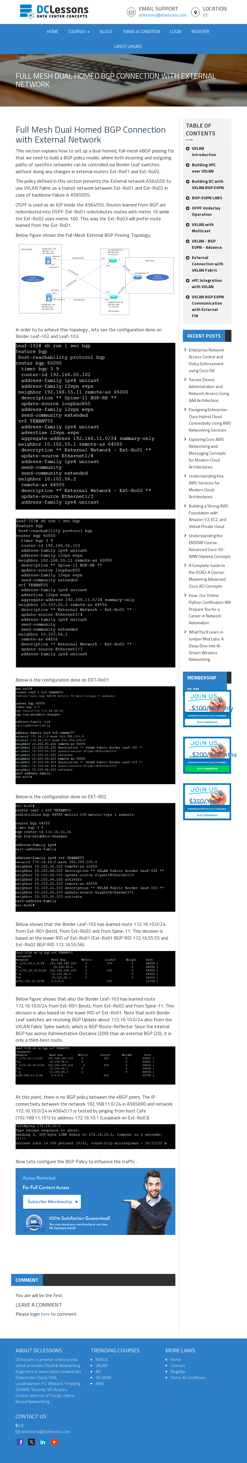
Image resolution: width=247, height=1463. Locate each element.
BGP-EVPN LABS (204, 197)
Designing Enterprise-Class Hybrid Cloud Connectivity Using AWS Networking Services (210, 419)
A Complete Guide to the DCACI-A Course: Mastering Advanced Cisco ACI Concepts (207, 575)
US (205, 15)
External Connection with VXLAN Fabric (204, 263)
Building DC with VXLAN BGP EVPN (205, 184)
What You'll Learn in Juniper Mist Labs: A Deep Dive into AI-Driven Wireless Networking (206, 645)
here (45, 1313)
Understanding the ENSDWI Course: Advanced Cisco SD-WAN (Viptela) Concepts (210, 545)
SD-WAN (103, 1377)
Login (175, 31)
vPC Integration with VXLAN (204, 283)
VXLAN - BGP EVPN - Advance (204, 244)
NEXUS (102, 1359)
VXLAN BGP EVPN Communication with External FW (205, 306)
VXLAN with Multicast (200, 227)
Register (200, 31)
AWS (100, 1383)
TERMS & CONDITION (141, 31)
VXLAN (101, 1365)
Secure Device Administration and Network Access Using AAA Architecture (209, 389)
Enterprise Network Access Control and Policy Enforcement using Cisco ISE (206, 360)
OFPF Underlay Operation (203, 211)
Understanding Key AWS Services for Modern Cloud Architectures (206, 486)
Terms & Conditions (188, 1377)
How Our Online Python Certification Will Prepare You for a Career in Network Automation (210, 609)
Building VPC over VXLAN (201, 167)
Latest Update (128, 46)
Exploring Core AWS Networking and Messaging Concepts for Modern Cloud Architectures (207, 453)
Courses (178, 1365)
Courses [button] (79, 31)
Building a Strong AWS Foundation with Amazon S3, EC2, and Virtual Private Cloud (208, 516)
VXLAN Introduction (201, 151)
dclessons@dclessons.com (162, 15)
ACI (98, 1371)
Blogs (106, 31)
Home (52, 31)
